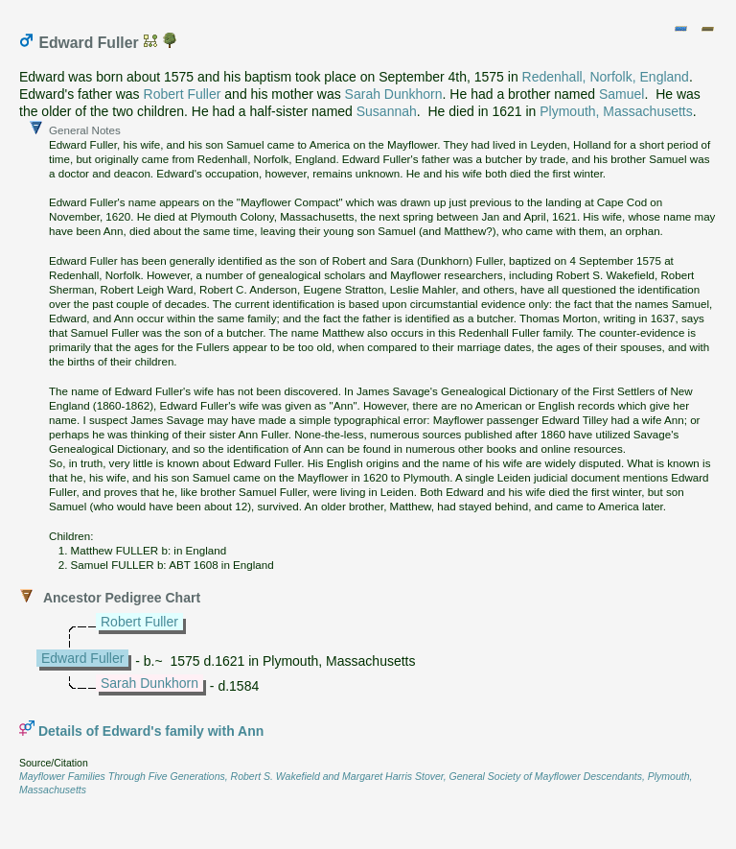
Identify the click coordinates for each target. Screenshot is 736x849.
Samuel (621, 94)
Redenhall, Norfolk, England (605, 76)
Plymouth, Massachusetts (616, 111)
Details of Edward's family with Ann (151, 731)
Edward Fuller (82, 658)
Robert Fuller (182, 94)
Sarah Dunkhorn (394, 94)
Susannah (386, 111)
